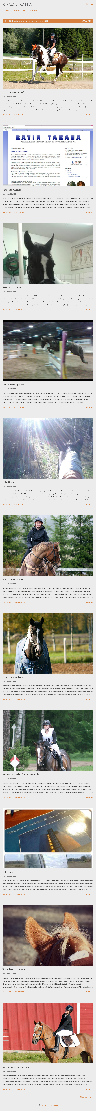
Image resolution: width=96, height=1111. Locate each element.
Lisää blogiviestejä (85, 1097)
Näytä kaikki (86, 21)
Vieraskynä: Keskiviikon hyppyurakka (21, 774)
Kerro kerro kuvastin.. (13, 287)
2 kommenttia (18, 115)
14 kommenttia (19, 894)
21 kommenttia (19, 699)
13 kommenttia (19, 1089)
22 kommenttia (19, 797)
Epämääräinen (9, 482)
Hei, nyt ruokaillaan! (13, 677)
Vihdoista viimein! (12, 189)
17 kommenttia (19, 602)
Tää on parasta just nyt (14, 384)
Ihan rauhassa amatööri (14, 92)
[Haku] (87, 4)
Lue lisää (89, 115)
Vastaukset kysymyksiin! (14, 969)
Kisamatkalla (17, 4)
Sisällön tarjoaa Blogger (48, 1105)
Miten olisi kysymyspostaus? (17, 1066)
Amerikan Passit (18, 10)
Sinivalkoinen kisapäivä (14, 579)
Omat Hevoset (34, 10)
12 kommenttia (19, 310)
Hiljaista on (8, 871)
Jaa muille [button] (7, 115)
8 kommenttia (18, 407)
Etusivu (5, 10)
